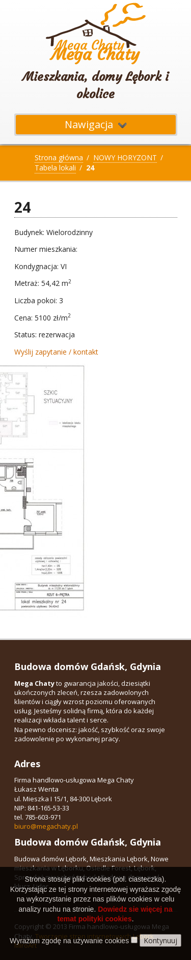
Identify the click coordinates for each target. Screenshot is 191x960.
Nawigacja (96, 124)
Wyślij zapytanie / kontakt (56, 352)
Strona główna (59, 157)
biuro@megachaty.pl (46, 826)
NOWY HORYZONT (125, 157)
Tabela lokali (55, 167)
